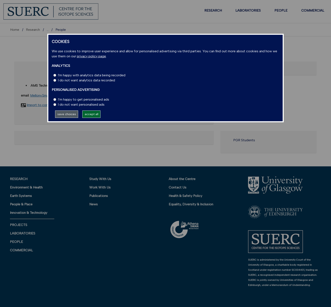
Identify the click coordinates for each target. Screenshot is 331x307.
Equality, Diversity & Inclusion (191, 204)
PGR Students (244, 140)
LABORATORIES (248, 10)
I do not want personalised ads (81, 104)
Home (14, 30)
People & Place (21, 204)
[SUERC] (51, 11)
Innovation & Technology (28, 213)
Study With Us (100, 179)
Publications (98, 196)
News (93, 204)
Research (33, 30)
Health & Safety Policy (185, 196)
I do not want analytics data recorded (86, 80)
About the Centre (182, 179)
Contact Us (177, 187)
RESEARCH (213, 10)
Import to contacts (41, 105)
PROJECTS (18, 225)
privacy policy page (91, 56)
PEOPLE (281, 10)
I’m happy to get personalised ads (83, 99)
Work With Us (100, 187)
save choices (66, 114)
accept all (91, 114)
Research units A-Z (61, 30)
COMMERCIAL (312, 10)
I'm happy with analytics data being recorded (91, 75)
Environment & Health (26, 187)
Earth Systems (21, 196)
